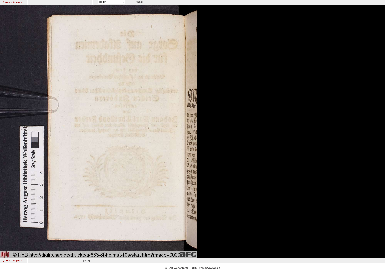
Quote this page (12, 2)
